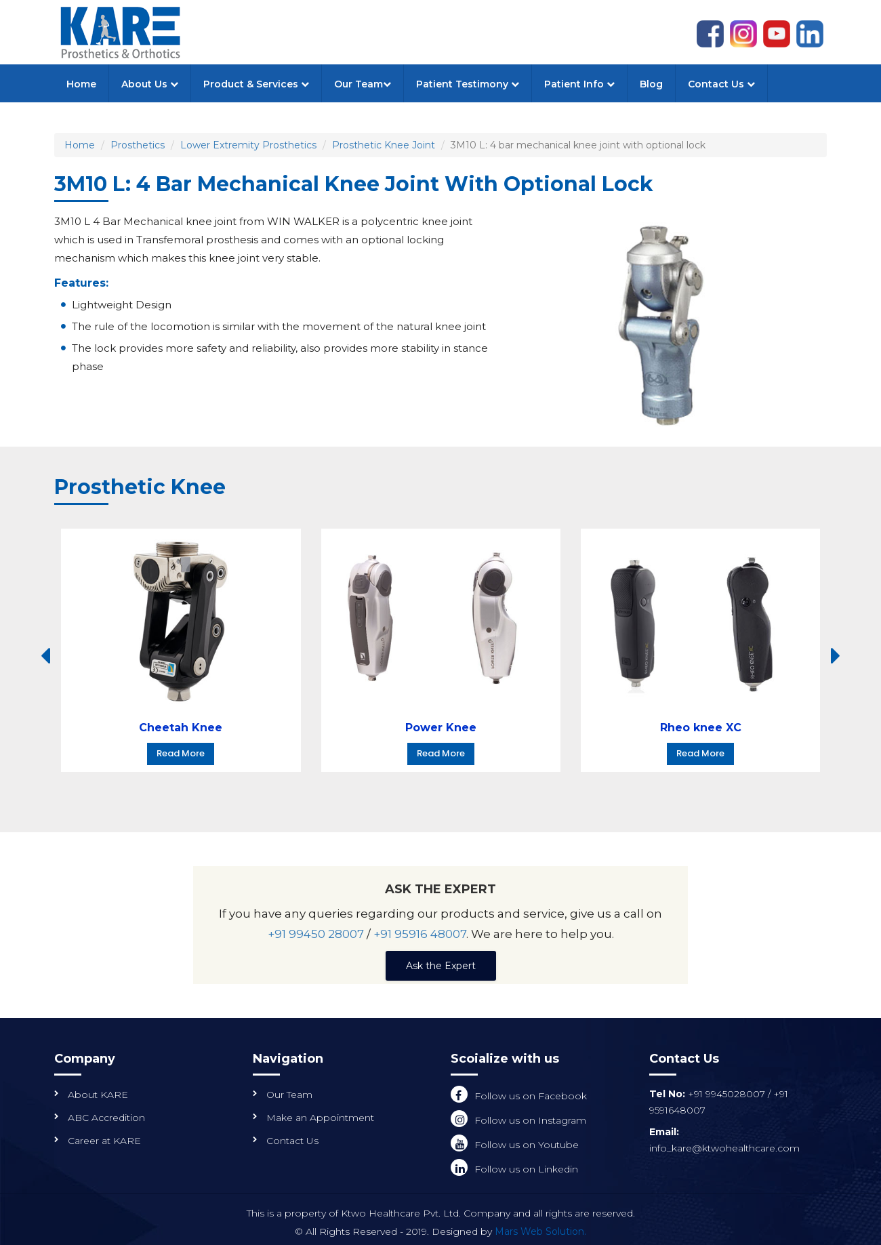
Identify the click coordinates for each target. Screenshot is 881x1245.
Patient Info (579, 84)
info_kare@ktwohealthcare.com (724, 1148)
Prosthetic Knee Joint (383, 145)
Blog (651, 84)
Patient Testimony (467, 84)
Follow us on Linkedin (526, 1169)
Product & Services (256, 84)
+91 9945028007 (728, 1094)
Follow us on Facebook (530, 1096)
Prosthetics (137, 145)
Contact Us (721, 84)
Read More (181, 753)
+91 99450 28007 (316, 934)
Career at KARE (104, 1141)
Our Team (362, 84)
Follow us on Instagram (530, 1120)
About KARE (98, 1094)
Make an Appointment (320, 1117)
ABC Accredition (106, 1117)
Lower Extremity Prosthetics (248, 145)
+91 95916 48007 (419, 934)
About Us (149, 84)
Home (81, 84)
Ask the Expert (441, 966)
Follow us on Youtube (526, 1145)
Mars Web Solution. (540, 1231)
